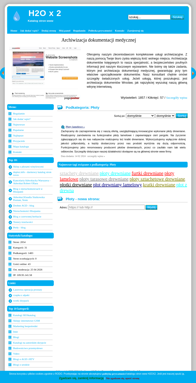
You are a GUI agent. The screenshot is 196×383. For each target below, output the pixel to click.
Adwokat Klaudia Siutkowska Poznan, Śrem (29, 198)
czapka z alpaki (21, 295)
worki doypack (21, 300)
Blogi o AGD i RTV (23, 359)
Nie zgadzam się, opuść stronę (122, 378)
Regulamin (79, 30)
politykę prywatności (114, 373)
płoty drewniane (115, 173)
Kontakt (119, 30)
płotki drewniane (76, 184)
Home (14, 30)
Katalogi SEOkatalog (24, 315)
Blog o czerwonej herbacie (27, 216)
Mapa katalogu (21, 146)
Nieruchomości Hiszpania (26, 211)
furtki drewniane (147, 173)
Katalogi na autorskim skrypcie (29, 342)
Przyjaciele (19, 141)
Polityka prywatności (100, 30)
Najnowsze (19, 124)
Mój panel (64, 30)
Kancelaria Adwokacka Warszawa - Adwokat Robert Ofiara (31, 182)
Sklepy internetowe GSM (26, 320)
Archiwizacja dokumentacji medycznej (98, 40)
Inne (15, 331)
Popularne (18, 130)
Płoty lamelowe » (75, 126)
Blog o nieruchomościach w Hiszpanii (28, 190)
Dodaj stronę (49, 30)
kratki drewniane (159, 184)
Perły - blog (19, 227)
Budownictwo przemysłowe (28, 348)
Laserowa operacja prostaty (27, 289)
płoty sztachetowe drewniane (157, 179)
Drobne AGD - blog (23, 205)
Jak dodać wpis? (29, 30)
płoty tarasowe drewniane (103, 179)
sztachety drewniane (79, 173)
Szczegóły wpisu (176, 97)
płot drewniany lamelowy (117, 184)
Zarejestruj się (135, 30)
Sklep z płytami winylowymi (28, 166)
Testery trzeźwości (23, 222)
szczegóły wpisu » (96, 156)
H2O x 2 (44, 13)
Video (16, 353)
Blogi (16, 337)
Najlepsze (18, 135)
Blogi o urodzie (21, 364)
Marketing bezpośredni (25, 326)
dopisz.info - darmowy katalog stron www (32, 173)
